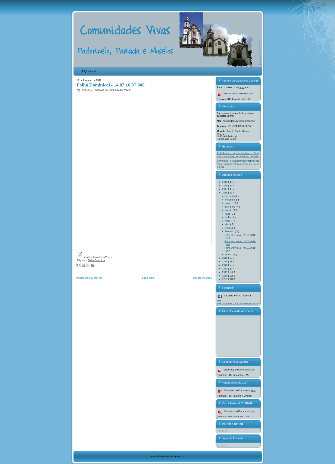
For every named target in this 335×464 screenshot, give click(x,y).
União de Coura (250, 164)
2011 (225, 272)
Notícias (228, 164)
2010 (225, 275)
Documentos (242, 156)
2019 (225, 182)
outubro (229, 203)
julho (228, 214)
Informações (252, 160)
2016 (225, 192)
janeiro (229, 254)
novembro (230, 199)
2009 (225, 279)
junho (228, 217)
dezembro (230, 196)
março (228, 228)
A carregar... (223, 431)
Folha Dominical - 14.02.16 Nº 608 (111, 85)
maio (228, 221)
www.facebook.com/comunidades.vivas (237, 303)
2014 (225, 261)
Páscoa (237, 164)
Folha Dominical (96, 260)
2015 (225, 258)
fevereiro (230, 231)
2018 (225, 185)
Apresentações (243, 153)
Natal (220, 164)
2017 (225, 189)
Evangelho (223, 160)
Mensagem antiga (202, 278)
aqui (241, 87)
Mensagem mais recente (89, 278)
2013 (225, 265)
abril (227, 224)
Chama (230, 156)
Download (254, 156)
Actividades (225, 153)
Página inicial (89, 71)
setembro (230, 206)
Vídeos (220, 166)
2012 (225, 268)
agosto (229, 210)
